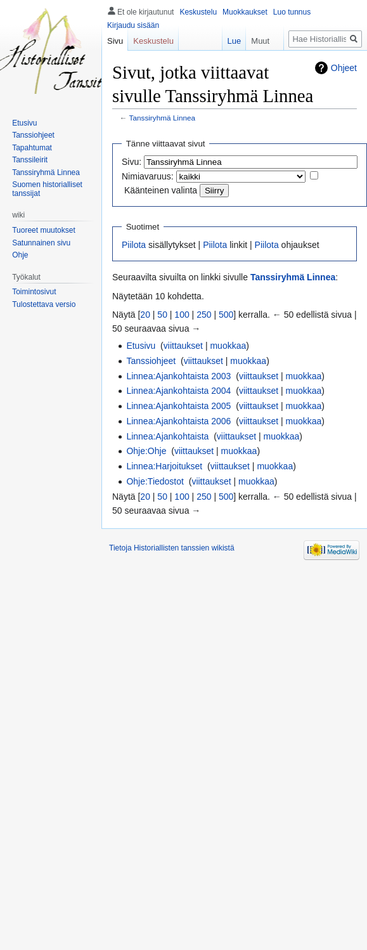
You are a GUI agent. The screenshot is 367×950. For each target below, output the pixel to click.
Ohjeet (344, 68)
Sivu (115, 41)
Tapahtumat (32, 147)
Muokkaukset (244, 12)
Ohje (20, 255)
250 (203, 314)
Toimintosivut (34, 291)
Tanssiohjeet (151, 361)
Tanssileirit (30, 159)
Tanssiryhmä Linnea (162, 118)
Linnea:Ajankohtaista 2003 (178, 376)
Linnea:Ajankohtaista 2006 (178, 421)
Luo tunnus (292, 12)
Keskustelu (198, 12)
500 (226, 314)
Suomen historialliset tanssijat (47, 189)
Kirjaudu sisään (133, 25)
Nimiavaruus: (148, 176)
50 (162, 314)
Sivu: (131, 162)
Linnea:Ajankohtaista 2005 (178, 406)
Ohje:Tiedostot (155, 481)
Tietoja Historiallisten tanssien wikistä (172, 547)
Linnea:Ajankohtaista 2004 (178, 391)
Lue (229, 41)
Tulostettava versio (43, 304)
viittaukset (183, 346)
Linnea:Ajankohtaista (167, 436)
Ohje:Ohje (146, 451)
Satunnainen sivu (41, 242)
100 (181, 314)
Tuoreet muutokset (43, 230)
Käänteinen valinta (160, 190)
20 (145, 314)
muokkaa (228, 346)
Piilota (134, 245)
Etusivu (140, 346)
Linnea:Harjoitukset (164, 466)
